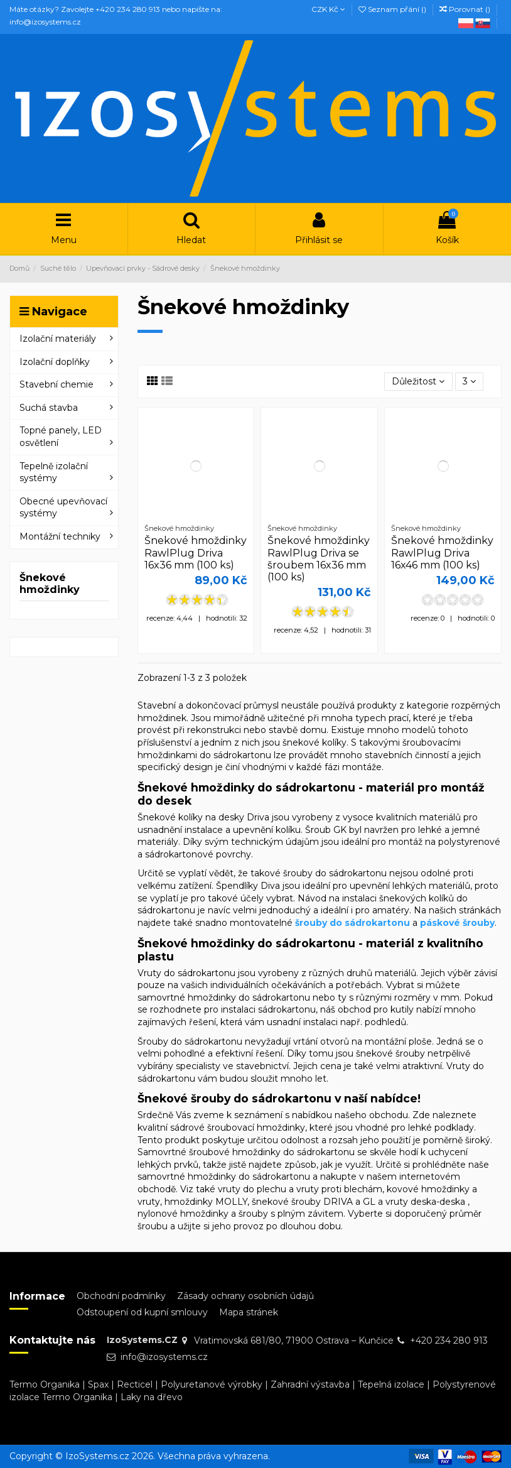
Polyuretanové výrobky (211, 1384)
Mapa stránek (248, 1312)
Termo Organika (44, 1384)
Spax (98, 1384)
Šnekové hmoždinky (49, 583)
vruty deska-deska (425, 1201)
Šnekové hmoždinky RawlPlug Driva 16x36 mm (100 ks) (195, 552)
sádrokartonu (287, 1009)
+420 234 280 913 (449, 1340)
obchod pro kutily (376, 1009)
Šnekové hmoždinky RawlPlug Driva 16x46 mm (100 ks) (442, 552)
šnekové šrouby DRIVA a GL (313, 1201)
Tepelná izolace (391, 1384)
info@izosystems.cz (164, 1356)
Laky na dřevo (152, 1397)
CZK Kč (328, 9)
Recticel (135, 1384)
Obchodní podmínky (121, 1296)
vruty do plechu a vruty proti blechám (300, 1189)
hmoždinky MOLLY (205, 1201)
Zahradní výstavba (310, 1384)
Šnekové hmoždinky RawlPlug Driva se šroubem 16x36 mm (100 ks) (318, 559)
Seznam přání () (393, 9)
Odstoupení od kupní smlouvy (142, 1312)
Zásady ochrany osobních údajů (245, 1296)
